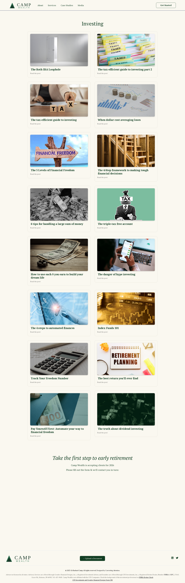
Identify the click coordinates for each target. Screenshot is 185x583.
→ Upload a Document (92, 558)
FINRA (166, 575)
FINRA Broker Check (146, 577)
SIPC (172, 575)
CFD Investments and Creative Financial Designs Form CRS (92, 580)
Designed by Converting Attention (108, 570)
